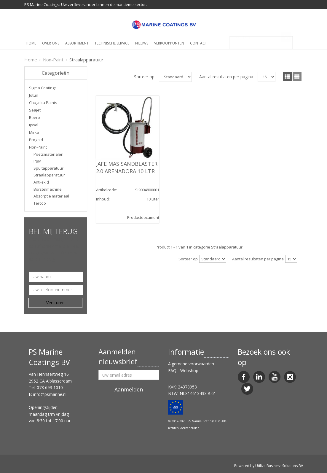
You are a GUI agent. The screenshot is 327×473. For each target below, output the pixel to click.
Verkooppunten (169, 43)
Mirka (34, 132)
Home (31, 43)
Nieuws (141, 43)
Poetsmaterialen (48, 154)
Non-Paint (53, 60)
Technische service (112, 43)
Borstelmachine (48, 189)
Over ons (50, 43)
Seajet (35, 110)
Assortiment (77, 43)
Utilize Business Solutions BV (279, 465)
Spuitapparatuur (48, 168)
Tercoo (40, 203)
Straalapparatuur (49, 175)
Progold (36, 139)
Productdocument (143, 217)
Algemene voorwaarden (191, 364)
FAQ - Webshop (183, 370)
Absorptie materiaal (51, 196)
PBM (38, 161)
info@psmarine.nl (49, 394)
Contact (198, 43)
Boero (34, 117)
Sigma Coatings (43, 87)
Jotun (33, 95)
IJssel (33, 125)
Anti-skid (41, 182)
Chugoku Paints (43, 102)
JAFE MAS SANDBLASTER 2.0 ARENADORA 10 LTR (126, 167)
